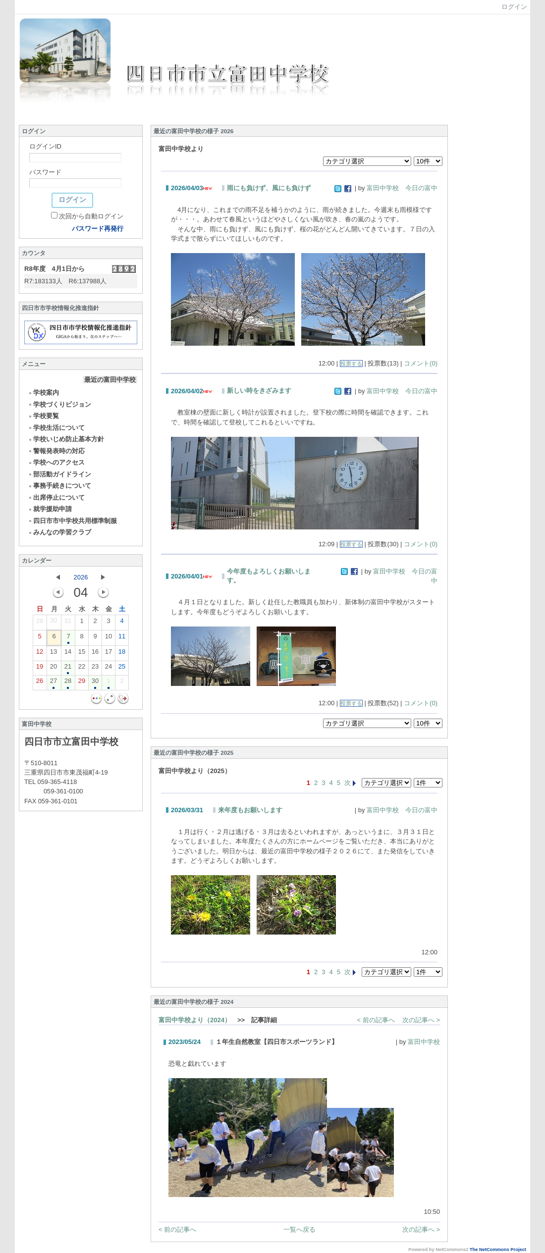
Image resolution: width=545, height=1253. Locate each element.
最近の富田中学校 (110, 379)
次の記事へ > (421, 1020)
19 (39, 669)
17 (108, 654)
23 (95, 669)
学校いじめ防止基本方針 (66, 439)
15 (81, 654)
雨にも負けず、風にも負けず (269, 188)
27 (53, 683)
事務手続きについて (59, 485)
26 (39, 683)
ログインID (45, 146)
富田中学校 (424, 1041)
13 (53, 654)
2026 (81, 577)
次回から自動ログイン (91, 216)
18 (121, 654)
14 (67, 654)
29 (39, 623)
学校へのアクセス (56, 462)
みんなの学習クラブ (59, 532)
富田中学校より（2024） (195, 1020)
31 (67, 623)
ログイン (514, 6)
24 (108, 669)
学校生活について (56, 427)
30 (53, 622)
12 (39, 654)
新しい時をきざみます (259, 390)
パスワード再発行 (97, 228)
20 (53, 669)
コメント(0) (420, 363)
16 (95, 654)
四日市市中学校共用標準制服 (72, 520)
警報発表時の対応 (56, 451)
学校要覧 (43, 415)
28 (67, 683)
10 (108, 638)
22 (81, 669)
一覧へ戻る (299, 1229)
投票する (351, 363)
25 (121, 669)
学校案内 (43, 392)
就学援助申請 (50, 509)
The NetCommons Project (498, 1249)
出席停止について (56, 497)
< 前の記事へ (376, 1020)
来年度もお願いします (250, 810)
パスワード (45, 172)
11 (121, 638)
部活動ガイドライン (59, 474)
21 (67, 669)
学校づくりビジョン (59, 404)
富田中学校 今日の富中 (402, 188)
